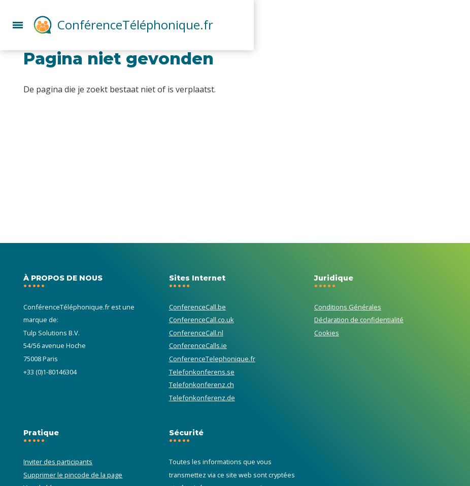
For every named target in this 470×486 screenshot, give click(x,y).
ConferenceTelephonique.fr (212, 358)
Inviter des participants (57, 461)
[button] (18, 24)
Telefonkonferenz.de (202, 397)
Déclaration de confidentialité (359, 319)
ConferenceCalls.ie (198, 345)
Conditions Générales (347, 306)
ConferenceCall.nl (196, 332)
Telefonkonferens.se (201, 371)
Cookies (326, 332)
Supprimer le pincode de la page (72, 474)
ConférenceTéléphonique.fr (135, 24)
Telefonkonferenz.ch (201, 384)
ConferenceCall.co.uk (201, 319)
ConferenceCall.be (197, 306)
